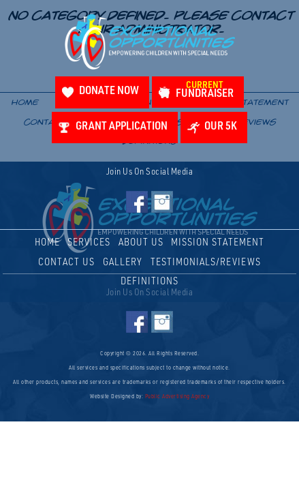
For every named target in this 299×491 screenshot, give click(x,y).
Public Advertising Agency (177, 397)
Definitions (149, 282)
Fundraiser (205, 90)
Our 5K (220, 127)
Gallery (122, 263)
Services (88, 243)
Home (47, 243)
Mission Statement (217, 243)
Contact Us (66, 263)
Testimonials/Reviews (206, 263)
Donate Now (109, 92)
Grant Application (122, 127)
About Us (141, 243)
